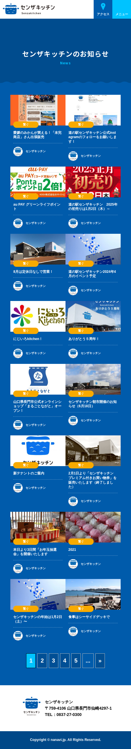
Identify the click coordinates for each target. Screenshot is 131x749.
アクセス (103, 14)
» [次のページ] (100, 660)
